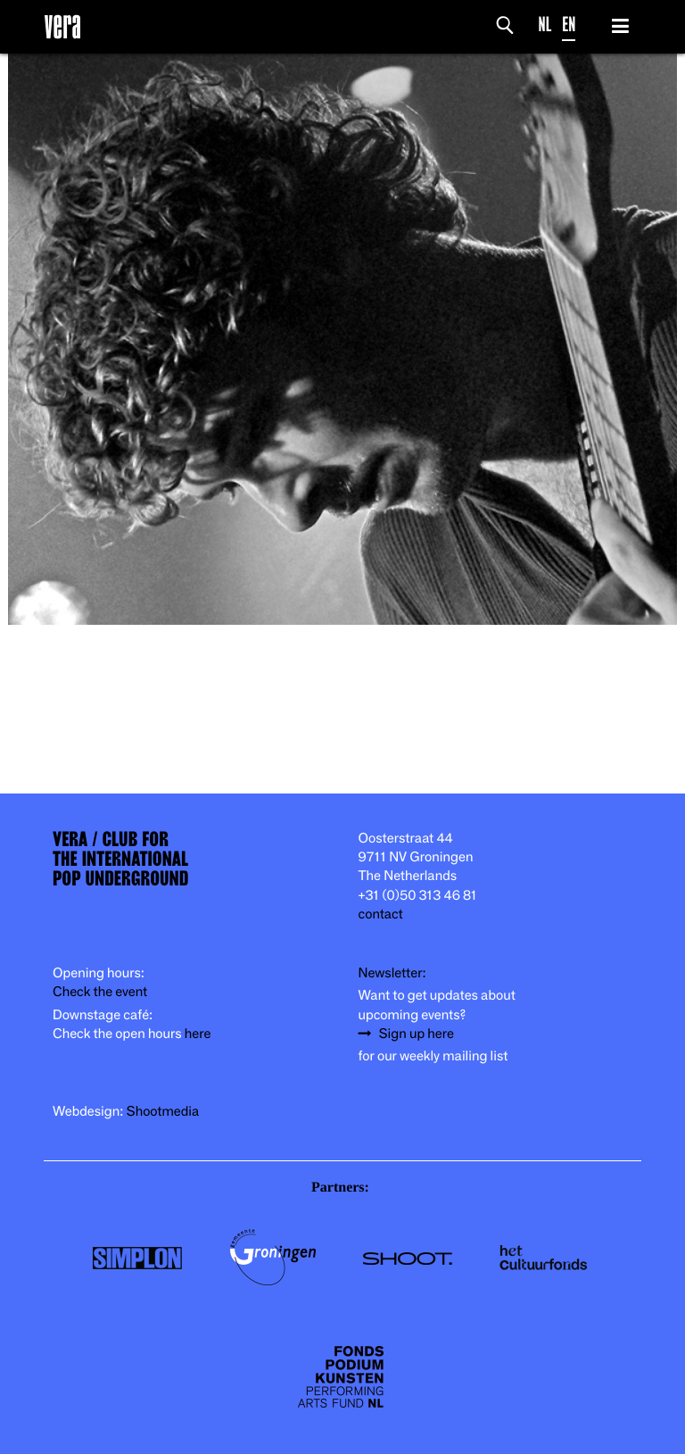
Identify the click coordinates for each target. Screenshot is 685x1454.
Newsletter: (392, 973)
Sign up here (416, 1034)
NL (545, 24)
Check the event (100, 992)
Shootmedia (163, 1111)
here (198, 1034)
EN (568, 24)
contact (381, 914)
